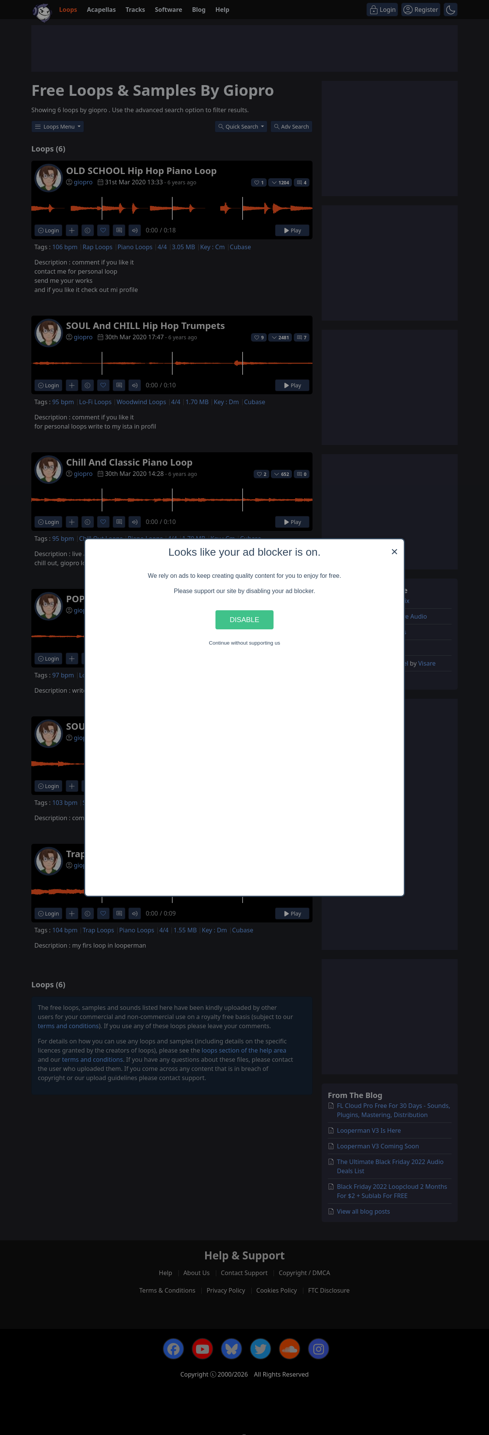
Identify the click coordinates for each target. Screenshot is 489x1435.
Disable (244, 620)
